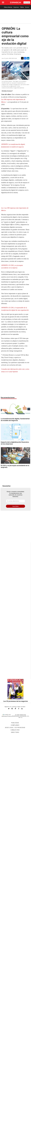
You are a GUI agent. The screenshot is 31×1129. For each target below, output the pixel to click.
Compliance (15, 704)
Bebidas (4, 646)
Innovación (5, 614)
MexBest (4, 643)
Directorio (15, 711)
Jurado (4, 654)
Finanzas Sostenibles (8, 612)
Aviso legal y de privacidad (15, 706)
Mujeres (4, 540)
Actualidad (5, 621)
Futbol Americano (7, 634)
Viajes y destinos (7, 647)
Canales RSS (15, 709)
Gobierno (4, 546)
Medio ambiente (6, 606)
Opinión (14, 376)
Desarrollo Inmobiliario (8, 597)
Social (3, 607)
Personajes (5, 649)
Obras (3, 537)
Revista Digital (27, 2)
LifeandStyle (5, 541)
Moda (3, 564)
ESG (3, 538)
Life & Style (5, 581)
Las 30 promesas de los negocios (15, 680)
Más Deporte (5, 637)
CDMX (3, 551)
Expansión (5, 527)
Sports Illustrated (7, 629)
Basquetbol (5, 635)
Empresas (16, 7)
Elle (3, 572)
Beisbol (4, 632)
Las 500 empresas (22, 376)
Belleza (4, 566)
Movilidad (5, 610)
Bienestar (4, 651)
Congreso (4, 549)
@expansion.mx (15, 687)
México (4, 547)
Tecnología (24, 378)
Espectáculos (6, 560)
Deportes (4, 586)
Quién (3, 558)
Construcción (6, 595)
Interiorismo (5, 601)
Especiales (5, 626)
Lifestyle (4, 638)
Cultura (4, 569)
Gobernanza (5, 609)
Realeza (4, 561)
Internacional (5, 534)
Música (4, 589)
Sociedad (4, 555)
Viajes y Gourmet (7, 568)
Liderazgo (5, 623)
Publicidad (15, 702)
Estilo (3, 583)
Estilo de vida (6, 578)
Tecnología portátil (14, 378)
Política (22, 7)
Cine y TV (4, 587)
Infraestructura (6, 598)
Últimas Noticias (8, 7)
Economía (4, 532)
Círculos (4, 563)
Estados (4, 552)
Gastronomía (5, 644)
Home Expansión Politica (9, 530)
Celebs (4, 577)
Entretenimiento (6, 584)
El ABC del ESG (6, 615)
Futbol (3, 630)
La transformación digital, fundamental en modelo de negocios (15, 407)
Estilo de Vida (6, 652)
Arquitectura (5, 600)
